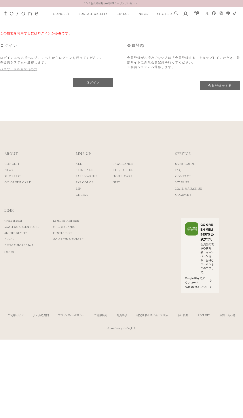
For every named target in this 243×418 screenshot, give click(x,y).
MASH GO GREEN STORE (24, 227)
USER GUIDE (184, 164)
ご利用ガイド (16, 315)
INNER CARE (123, 176)
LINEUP (123, 27)
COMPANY (183, 195)
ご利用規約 (100, 315)
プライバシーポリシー (71, 315)
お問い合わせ (227, 315)
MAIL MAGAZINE (188, 188)
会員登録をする (220, 85)
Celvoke (9, 239)
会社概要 (183, 315)
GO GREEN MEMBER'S (74, 239)
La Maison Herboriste (72, 220)
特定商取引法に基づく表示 (152, 315)
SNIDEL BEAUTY (16, 233)
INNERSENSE (67, 233)
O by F (31, 245)
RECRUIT (203, 315)
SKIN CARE (84, 170)
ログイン (93, 82)
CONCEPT (61, 27)
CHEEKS (82, 195)
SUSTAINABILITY (93, 27)
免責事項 (122, 315)
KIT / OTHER (123, 170)
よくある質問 (41, 315)
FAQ (178, 170)
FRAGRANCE (123, 164)
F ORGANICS (14, 245)
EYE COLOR (85, 182)
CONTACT (183, 176)
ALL (79, 164)
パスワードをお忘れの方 (19, 69)
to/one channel (14, 220)
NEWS (143, 27)
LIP (78, 188)
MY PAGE (182, 182)
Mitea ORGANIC (69, 227)
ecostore (9, 251)
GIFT (116, 182)
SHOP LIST (166, 27)
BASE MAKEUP (86, 176)
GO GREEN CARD (18, 182)
